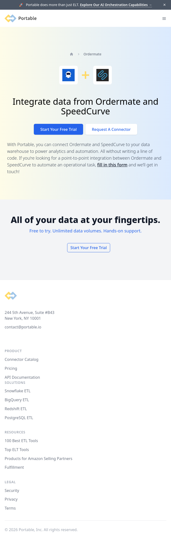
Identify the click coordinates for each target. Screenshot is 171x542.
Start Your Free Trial (58, 129)
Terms (10, 508)
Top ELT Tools (17, 449)
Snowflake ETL (17, 391)
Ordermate (92, 54)
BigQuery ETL (17, 399)
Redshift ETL (16, 408)
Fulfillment (14, 467)
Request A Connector (111, 129)
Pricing (11, 368)
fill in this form (112, 165)
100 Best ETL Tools (21, 440)
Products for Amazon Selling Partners (38, 458)
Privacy (11, 499)
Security (12, 490)
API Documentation (22, 377)
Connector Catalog (21, 359)
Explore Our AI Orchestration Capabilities (116, 4)
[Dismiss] (164, 4)
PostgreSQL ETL (19, 417)
